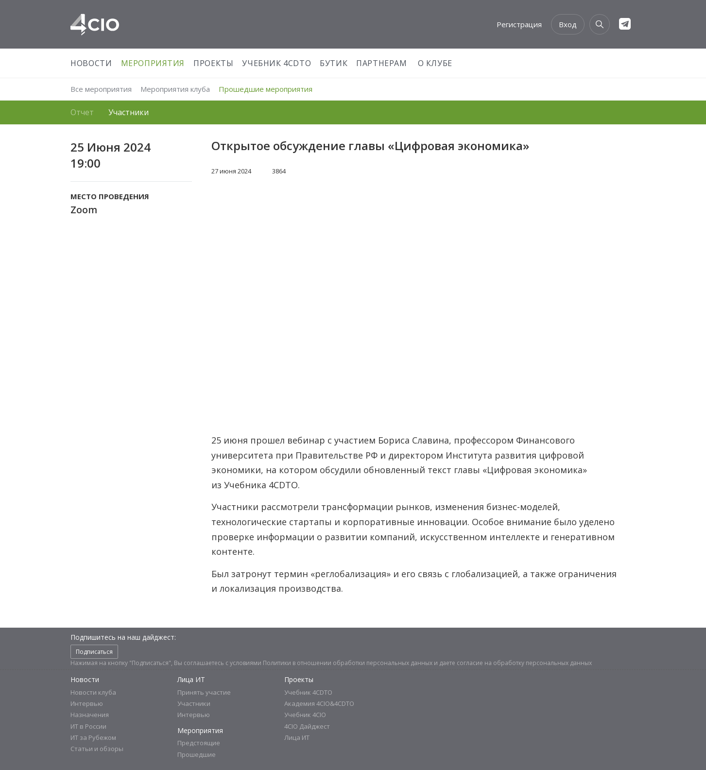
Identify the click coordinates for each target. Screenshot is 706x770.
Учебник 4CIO (305, 714)
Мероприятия (153, 63)
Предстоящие (198, 742)
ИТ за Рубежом (93, 737)
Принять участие (204, 692)
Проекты (213, 63)
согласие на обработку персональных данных (524, 663)
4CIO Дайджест (307, 726)
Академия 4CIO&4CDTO (319, 703)
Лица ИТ (191, 679)
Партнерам (381, 63)
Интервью (86, 703)
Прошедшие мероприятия (265, 89)
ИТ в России (88, 726)
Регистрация (519, 24)
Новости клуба (93, 692)
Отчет (82, 112)
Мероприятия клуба (175, 89)
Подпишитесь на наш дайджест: (123, 637)
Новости (91, 63)
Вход (568, 24)
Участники (128, 112)
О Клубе (435, 63)
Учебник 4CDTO (276, 63)
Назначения (89, 714)
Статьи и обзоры (96, 749)
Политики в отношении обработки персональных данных (347, 663)
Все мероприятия (101, 89)
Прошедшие (196, 754)
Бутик (333, 63)
